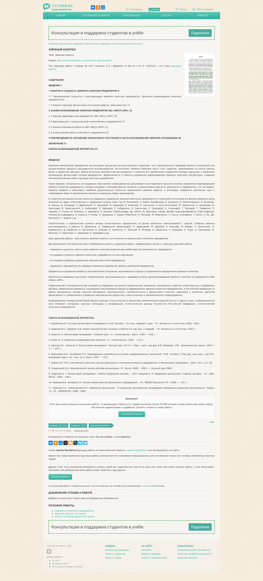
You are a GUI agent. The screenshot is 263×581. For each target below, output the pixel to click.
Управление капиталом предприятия (74, 510)
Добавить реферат (151, 553)
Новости (202, 15)
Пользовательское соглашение (193, 549)
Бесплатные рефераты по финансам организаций (114, 43)
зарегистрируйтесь (137, 450)
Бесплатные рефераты (96, 15)
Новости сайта (113, 557)
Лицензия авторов (187, 557)
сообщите (147, 485)
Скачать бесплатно (100, 425)
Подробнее (200, 33)
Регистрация (205, 9)
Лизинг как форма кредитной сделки (74, 516)
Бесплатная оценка (131, 414)
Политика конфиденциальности (194, 553)
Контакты (134, 9)
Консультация (131, 15)
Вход (183, 9)
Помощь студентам (115, 553)
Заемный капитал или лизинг (71, 513)
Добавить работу (60, 476)
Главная (61, 15)
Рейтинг (167, 15)
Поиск (154, 9)
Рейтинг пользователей (154, 557)
